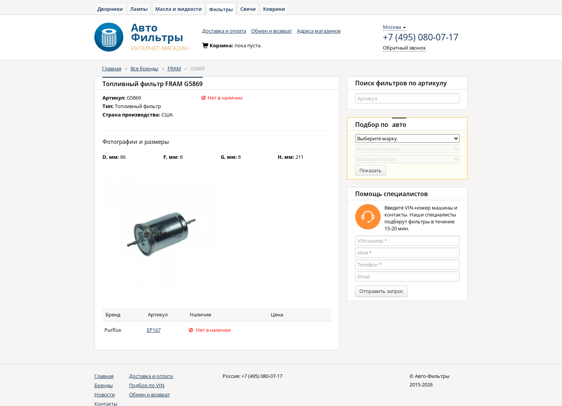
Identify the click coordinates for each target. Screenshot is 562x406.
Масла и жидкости (178, 8)
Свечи (248, 8)
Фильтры (221, 9)
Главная (111, 68)
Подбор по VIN (146, 385)
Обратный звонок (404, 47)
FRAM (174, 68)
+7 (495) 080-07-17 (420, 37)
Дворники (110, 8)
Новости (104, 394)
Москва (394, 26)
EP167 (154, 329)
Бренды (103, 385)
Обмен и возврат (271, 30)
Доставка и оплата (224, 30)
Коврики (274, 8)
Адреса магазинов (319, 30)
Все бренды (144, 68)
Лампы (139, 8)
